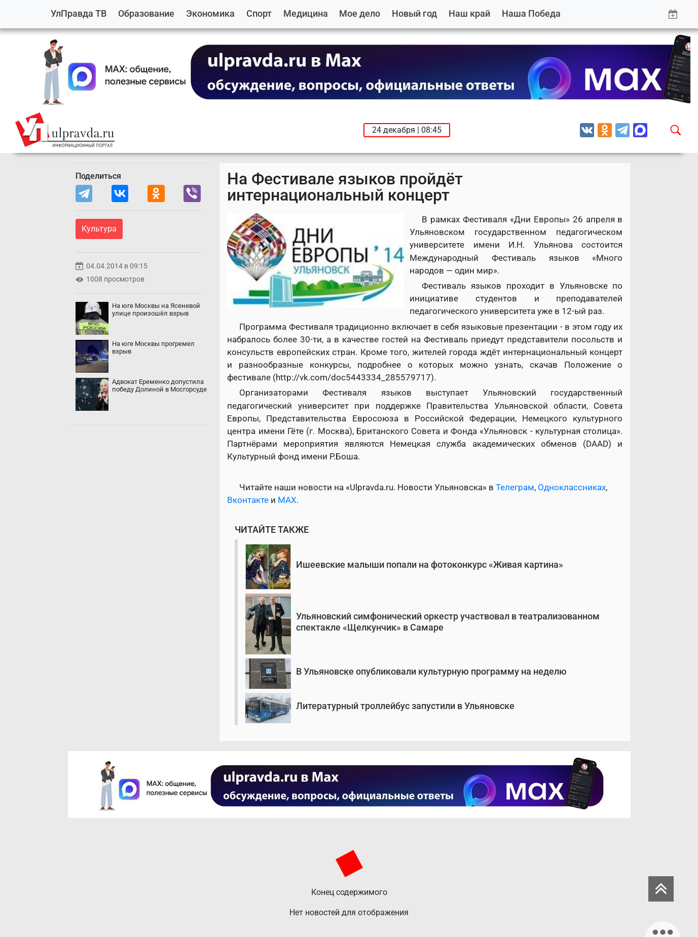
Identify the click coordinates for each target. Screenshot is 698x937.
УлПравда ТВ (78, 13)
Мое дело (359, 13)
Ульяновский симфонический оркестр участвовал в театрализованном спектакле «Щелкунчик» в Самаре (448, 622)
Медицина (305, 13)
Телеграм (515, 487)
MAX (287, 500)
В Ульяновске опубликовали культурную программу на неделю (431, 671)
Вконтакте (248, 500)
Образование (146, 13)
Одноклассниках (572, 487)
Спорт (259, 13)
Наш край (469, 13)
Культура (99, 228)
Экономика (210, 13)
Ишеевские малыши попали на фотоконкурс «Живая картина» (429, 564)
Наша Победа (531, 13)
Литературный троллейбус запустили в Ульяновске (405, 705)
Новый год (414, 13)
